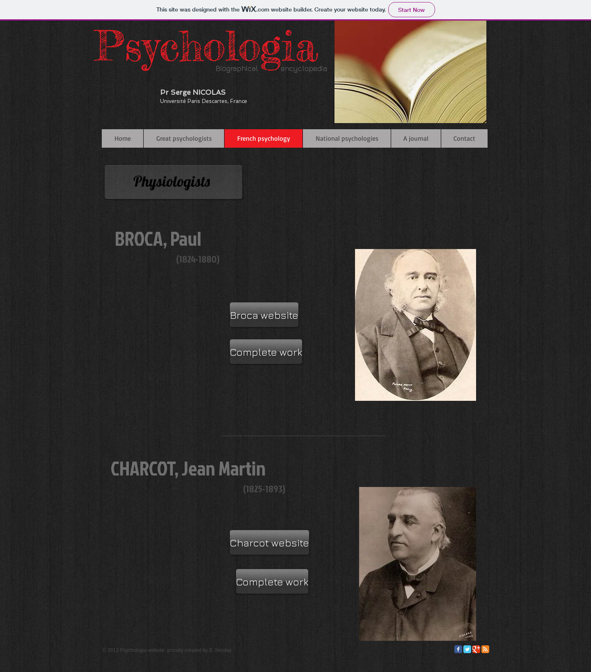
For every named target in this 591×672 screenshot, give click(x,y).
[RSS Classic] (485, 649)
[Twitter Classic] (467, 649)
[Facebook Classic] (458, 649)
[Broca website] (264, 314)
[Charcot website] (269, 542)
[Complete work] (266, 351)
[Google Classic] (476, 649)
